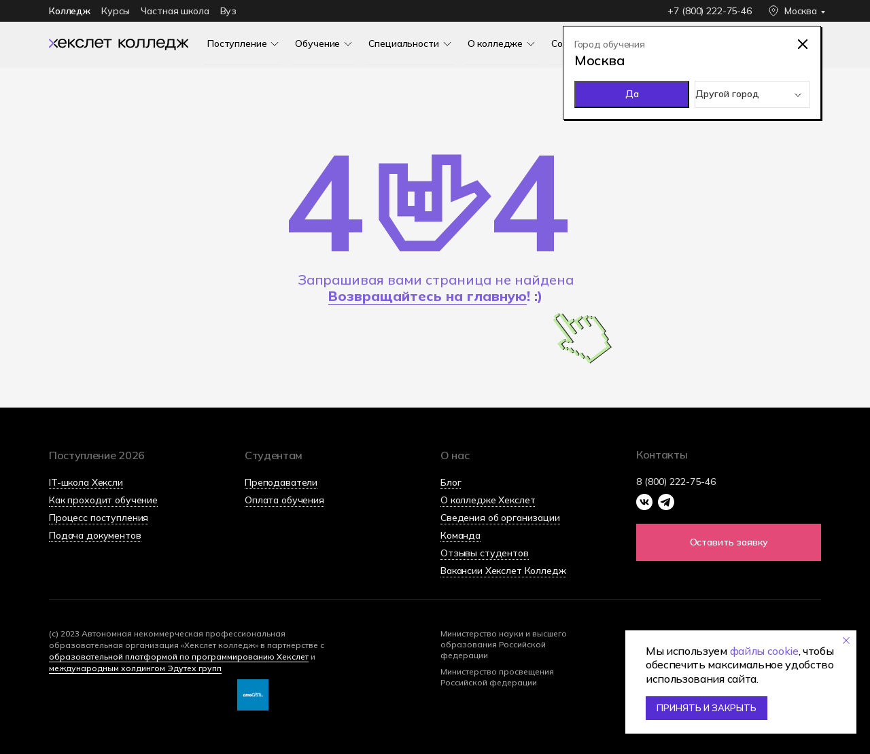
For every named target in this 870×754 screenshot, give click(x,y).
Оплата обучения (284, 500)
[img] (118, 43)
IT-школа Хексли (86, 482)
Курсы (115, 11)
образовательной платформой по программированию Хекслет (179, 656)
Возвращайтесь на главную (427, 295)
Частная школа (175, 11)
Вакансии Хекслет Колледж (503, 570)
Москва (800, 11)
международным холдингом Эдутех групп (135, 668)
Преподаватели (281, 482)
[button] (728, 542)
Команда (460, 535)
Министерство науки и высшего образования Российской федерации (503, 644)
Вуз (228, 11)
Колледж (69, 11)
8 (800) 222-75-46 (676, 481)
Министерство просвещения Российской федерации (497, 676)
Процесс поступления (98, 517)
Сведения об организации (500, 517)
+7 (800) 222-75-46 (709, 11)
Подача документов (95, 535)
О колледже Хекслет (487, 500)
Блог (450, 482)
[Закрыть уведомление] (846, 640)
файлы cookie (764, 651)
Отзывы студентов (484, 553)
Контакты (661, 454)
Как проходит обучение (103, 500)
